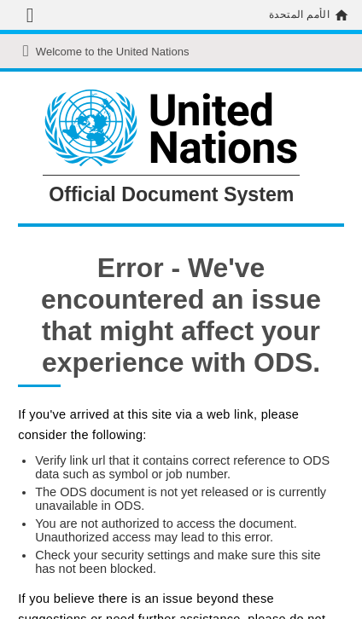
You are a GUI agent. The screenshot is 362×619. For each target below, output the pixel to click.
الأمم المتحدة (299, 14)
